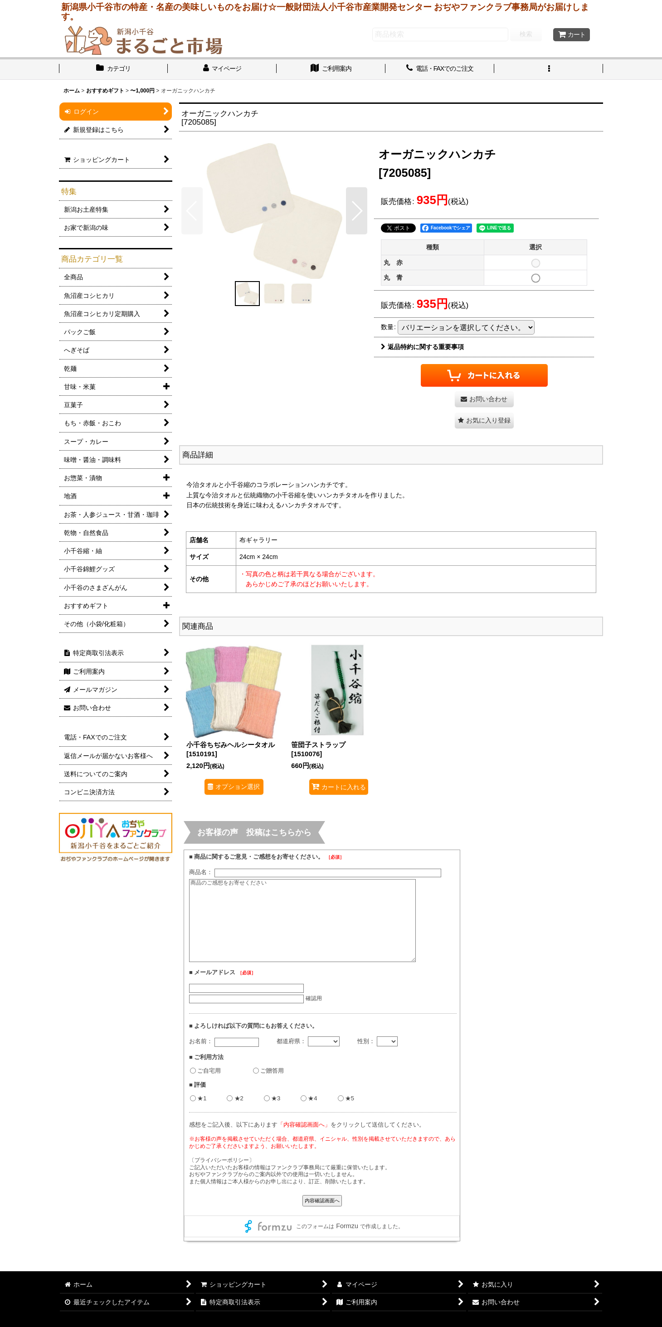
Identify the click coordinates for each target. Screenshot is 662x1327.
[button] (548, 69)
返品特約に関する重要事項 (422, 346)
